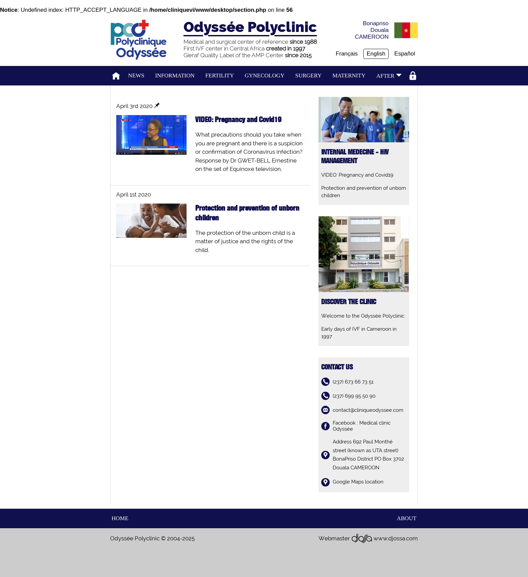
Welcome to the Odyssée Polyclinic (362, 316)
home (119, 518)
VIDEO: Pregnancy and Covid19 (357, 175)
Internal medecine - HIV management (355, 156)
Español (404, 53)
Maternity (348, 75)
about (407, 518)
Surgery (308, 75)
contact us (337, 367)
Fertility (219, 75)
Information (175, 75)
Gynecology (265, 75)
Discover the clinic (348, 302)
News (136, 75)
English (376, 53)
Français (347, 53)
